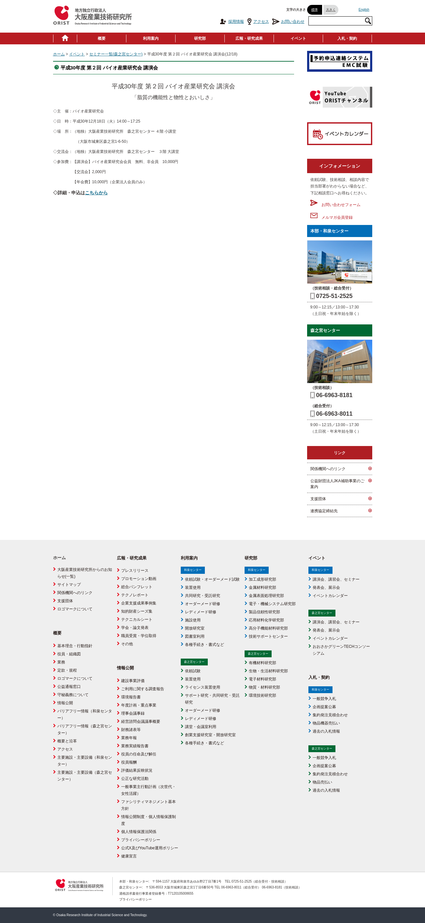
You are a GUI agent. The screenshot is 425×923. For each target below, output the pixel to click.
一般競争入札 (324, 698)
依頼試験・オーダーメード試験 (212, 579)
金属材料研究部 (262, 587)
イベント (298, 38)
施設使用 (193, 620)
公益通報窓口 (69, 686)
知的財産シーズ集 (136, 611)
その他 (127, 644)
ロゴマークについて (74, 609)
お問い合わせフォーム (335, 204)
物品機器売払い (326, 723)
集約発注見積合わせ (330, 715)
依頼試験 (193, 671)
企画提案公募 (324, 707)
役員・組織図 (69, 654)
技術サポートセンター (268, 636)
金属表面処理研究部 (266, 595)
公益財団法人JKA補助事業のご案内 (337, 484)
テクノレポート (135, 595)
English (364, 9)
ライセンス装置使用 (202, 687)
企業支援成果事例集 (138, 603)
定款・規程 (67, 670)
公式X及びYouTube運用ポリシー (149, 848)
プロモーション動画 (138, 578)
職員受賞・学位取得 (138, 635)
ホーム (59, 54)
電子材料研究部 (262, 679)
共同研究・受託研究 (202, 595)
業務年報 (129, 738)
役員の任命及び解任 (138, 754)
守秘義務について (73, 694)
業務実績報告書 (135, 746)
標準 (314, 9)
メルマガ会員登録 (331, 217)
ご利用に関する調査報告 (142, 689)
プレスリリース (135, 570)
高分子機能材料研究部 (268, 628)
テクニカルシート (136, 619)
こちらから (96, 192)
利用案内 (151, 38)
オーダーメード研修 (202, 604)
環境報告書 (131, 697)
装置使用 (193, 587)
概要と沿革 (67, 741)
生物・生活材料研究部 (268, 671)
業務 (61, 662)
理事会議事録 (133, 713)
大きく (331, 9)
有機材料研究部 (262, 663)
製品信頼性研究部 (264, 612)
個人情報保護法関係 (138, 831)
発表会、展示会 (326, 587)
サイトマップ (69, 584)
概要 (102, 38)
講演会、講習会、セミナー (336, 579)
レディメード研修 (200, 612)
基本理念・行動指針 (74, 646)
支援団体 (318, 499)
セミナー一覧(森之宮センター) (116, 54)
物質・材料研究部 (264, 687)
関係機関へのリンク (328, 469)
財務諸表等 (131, 729)
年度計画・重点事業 (138, 705)
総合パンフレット (136, 587)
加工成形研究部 (262, 579)
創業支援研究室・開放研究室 (210, 735)
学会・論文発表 (135, 627)
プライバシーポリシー (140, 840)
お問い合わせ (288, 21)
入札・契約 (347, 38)
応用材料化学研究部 (266, 620)
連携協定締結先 (324, 511)
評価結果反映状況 (136, 770)
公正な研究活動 (135, 778)
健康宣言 (129, 856)
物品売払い (322, 782)
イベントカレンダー (330, 595)
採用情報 (232, 21)
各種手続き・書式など (204, 644)
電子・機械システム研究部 (272, 604)
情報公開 (65, 703)
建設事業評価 (133, 680)
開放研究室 (195, 628)
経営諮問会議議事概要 (140, 721)
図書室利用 (195, 636)
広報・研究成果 (249, 38)
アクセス (258, 21)
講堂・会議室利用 (200, 726)
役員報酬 (129, 762)
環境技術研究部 (262, 695)
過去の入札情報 (326, 731)
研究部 (200, 38)
